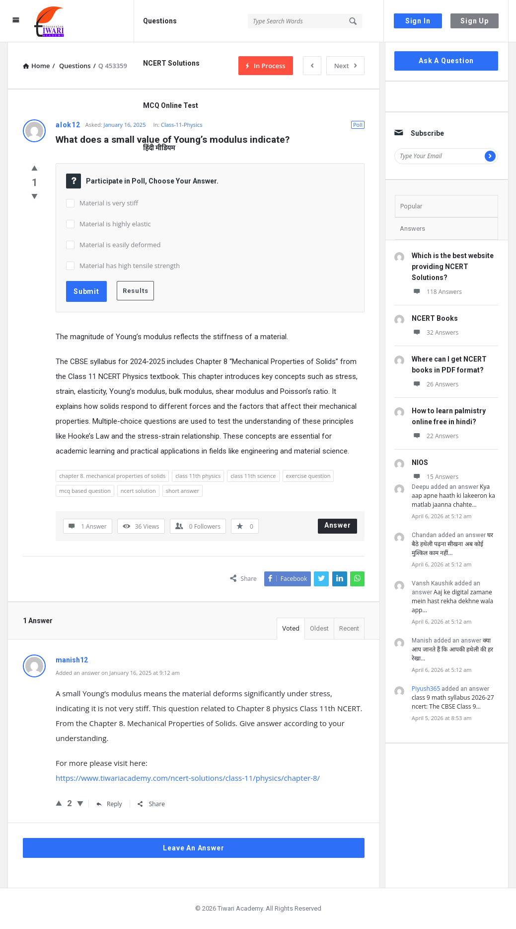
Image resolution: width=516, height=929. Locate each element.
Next (345, 65)
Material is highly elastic (115, 223)
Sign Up (474, 21)
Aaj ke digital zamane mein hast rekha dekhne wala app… (452, 601)
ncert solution (138, 490)
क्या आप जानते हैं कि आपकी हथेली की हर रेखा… (452, 649)
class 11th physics (198, 475)
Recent (349, 628)
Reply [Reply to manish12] (109, 804)
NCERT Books (435, 318)
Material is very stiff (108, 202)
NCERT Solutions (171, 63)
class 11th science (253, 475)
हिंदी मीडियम (159, 148)
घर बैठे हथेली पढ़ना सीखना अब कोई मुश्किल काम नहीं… (452, 544)
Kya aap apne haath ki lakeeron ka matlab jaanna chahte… (453, 495)
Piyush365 (426, 688)
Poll (358, 124)
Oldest (319, 628)
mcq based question (85, 490)
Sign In (418, 21)
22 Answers (435, 436)
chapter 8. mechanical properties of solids (112, 475)
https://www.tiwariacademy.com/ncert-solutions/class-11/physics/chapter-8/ (188, 778)
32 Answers (435, 332)
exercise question (308, 475)
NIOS (420, 462)
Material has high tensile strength (129, 265)
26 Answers (435, 384)
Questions (160, 21)
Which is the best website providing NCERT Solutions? (453, 266)
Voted (290, 628)
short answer (182, 490)
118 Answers (437, 291)
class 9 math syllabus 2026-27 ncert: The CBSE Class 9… (453, 702)
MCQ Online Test (170, 105)
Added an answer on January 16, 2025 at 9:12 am (118, 672)
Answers (412, 228)
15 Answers (435, 476)
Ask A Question (446, 61)
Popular (411, 206)
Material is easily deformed (119, 244)
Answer (337, 525)
